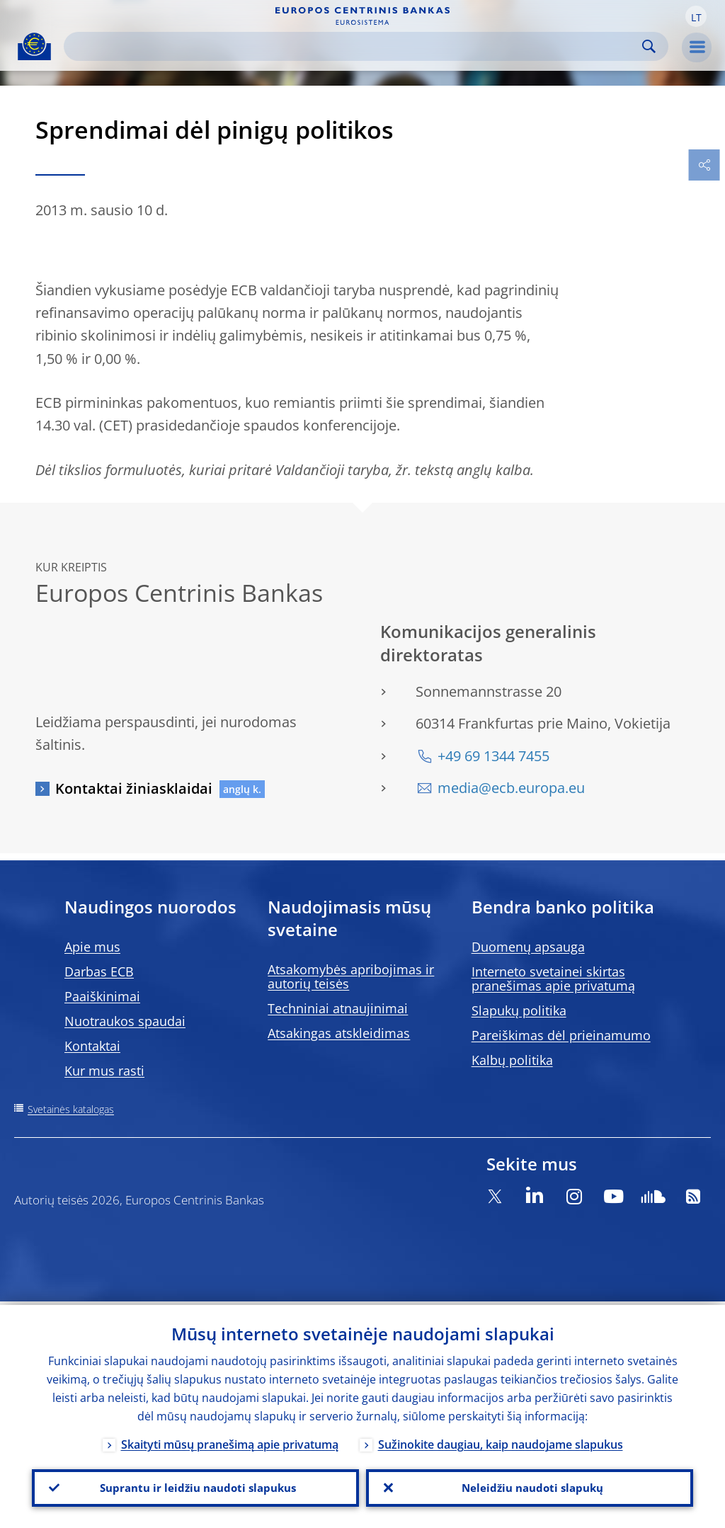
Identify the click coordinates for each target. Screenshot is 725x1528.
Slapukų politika (519, 1010)
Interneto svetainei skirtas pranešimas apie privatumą (553, 978)
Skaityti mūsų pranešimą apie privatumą (229, 1441)
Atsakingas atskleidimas (339, 1033)
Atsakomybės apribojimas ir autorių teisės (351, 976)
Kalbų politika (512, 1059)
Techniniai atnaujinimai (338, 1008)
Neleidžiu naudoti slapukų (530, 1486)
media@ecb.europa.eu (511, 787)
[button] (696, 16)
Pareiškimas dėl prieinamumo (561, 1035)
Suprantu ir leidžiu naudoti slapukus (195, 1486)
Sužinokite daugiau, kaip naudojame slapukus (500, 1441)
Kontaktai (92, 1045)
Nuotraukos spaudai (124, 1021)
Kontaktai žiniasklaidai (133, 788)
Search (649, 46)
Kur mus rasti (104, 1070)
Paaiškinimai (102, 996)
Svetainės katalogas (71, 1109)
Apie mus (92, 946)
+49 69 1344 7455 (493, 755)
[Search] (354, 46)
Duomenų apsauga (528, 946)
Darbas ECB (99, 971)
